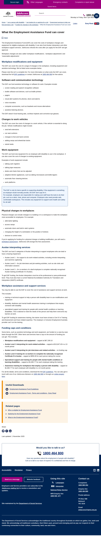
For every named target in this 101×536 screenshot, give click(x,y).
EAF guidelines (19, 74)
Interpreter (60, 486)
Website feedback (33, 479)
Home (3, 22)
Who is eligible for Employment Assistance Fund (25, 410)
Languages (60, 483)
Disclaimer (19, 470)
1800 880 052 (83, 485)
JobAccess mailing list (10, 488)
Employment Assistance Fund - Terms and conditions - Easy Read (33, 393)
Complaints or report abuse (84, 2)
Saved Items (52, 6)
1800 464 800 (92, 15)
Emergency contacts (60, 2)
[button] (96, 15)
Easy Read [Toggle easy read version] (89, 23)
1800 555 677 (55, 496)
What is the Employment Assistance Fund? (23, 417)
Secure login (14, 2)
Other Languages (36, 2)
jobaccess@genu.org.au (87, 510)
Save (6, 38)
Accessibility (6, 470)
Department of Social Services (30, 503)
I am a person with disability (15, 22)
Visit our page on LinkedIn (98, 470)
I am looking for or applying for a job (37, 22)
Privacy (29, 470)
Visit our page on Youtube (94, 470)
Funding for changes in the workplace (26, 25)
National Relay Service (59, 490)
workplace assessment (10, 242)
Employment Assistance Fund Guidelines (24, 389)
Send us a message (12, 479)
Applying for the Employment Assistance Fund (24, 414)
